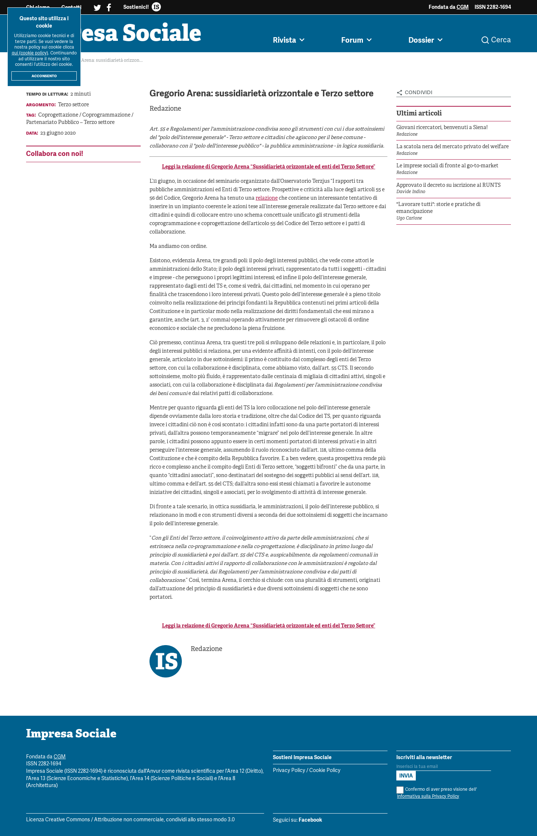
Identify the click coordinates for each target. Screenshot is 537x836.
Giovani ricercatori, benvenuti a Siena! (442, 128)
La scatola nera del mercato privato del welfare (452, 147)
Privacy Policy (289, 771)
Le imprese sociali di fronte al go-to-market (447, 166)
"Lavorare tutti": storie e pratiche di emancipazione (438, 208)
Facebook (310, 820)
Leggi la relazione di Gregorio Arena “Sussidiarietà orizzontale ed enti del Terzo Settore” (268, 167)
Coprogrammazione (106, 116)
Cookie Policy (324, 771)
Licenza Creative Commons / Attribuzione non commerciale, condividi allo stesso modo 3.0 (130, 820)
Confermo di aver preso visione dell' (436, 793)
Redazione (165, 109)
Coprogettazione (58, 116)
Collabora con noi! (54, 153)
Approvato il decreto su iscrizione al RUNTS (448, 185)
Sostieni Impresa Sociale (302, 757)
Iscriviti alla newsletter (424, 757)
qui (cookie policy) (30, 53)
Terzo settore (73, 105)
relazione (267, 199)
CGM (463, 7)
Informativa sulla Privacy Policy (428, 796)
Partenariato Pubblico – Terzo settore (70, 123)
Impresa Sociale (115, 35)
